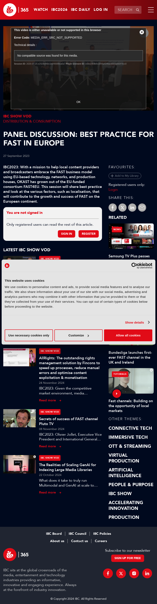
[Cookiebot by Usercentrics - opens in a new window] (134, 265)
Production (124, 517)
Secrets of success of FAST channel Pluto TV (68, 421)
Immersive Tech (128, 437)
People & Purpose (131, 485)
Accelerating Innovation (126, 505)
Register (88, 234)
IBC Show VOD (17, 116)
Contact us (79, 541)
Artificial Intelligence (125, 473)
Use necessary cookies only (28, 335)
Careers (101, 541)
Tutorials (120, 374)
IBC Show (120, 494)
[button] (150, 9)
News (117, 229)
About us (57, 541)
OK (78, 102)
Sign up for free (127, 558)
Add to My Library (127, 176)
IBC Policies (102, 533)
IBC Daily (80, 10)
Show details (134, 322)
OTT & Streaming (130, 446)
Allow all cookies (128, 335)
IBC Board (54, 533)
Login (113, 189)
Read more (47, 400)
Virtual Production (124, 458)
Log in (101, 10)
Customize (78, 335)
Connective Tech (130, 428)
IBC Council (77, 533)
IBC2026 (59, 10)
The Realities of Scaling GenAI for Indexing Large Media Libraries (67, 467)
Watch (41, 10)
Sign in (66, 234)
